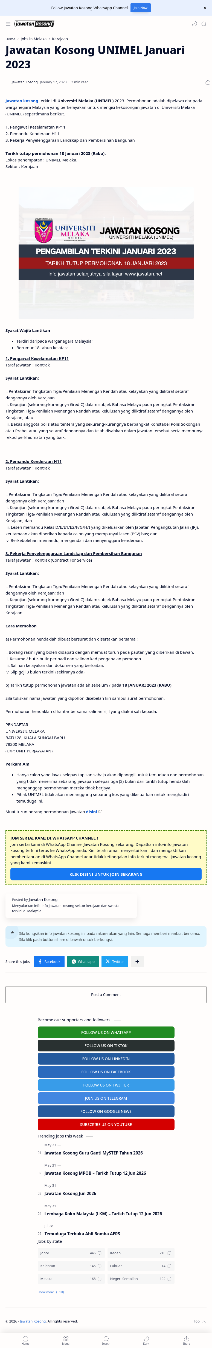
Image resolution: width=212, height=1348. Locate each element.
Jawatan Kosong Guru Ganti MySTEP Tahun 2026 (94, 1153)
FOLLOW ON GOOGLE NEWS (106, 1111)
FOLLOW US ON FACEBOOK (106, 1071)
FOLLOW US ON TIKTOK (106, 1045)
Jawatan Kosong (33, 1321)
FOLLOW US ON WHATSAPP (106, 1032)
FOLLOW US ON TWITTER (106, 1085)
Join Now (140, 7)
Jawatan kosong (21, 100)
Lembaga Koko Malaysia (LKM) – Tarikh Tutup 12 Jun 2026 (103, 1213)
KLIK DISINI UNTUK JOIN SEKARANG (106, 874)
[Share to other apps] (137, 961)
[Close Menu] (205, 7)
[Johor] (71, 1253)
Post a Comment (106, 994)
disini (91, 811)
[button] (194, 24)
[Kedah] (141, 1253)
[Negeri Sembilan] (141, 1279)
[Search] (204, 24)
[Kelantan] (71, 1266)
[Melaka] (71, 1279)
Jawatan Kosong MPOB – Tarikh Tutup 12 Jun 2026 (95, 1173)
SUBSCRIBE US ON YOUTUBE (106, 1124)
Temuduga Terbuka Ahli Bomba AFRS (82, 1233)
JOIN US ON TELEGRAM (106, 1098)
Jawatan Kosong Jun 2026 (70, 1193)
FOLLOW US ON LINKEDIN (106, 1058)
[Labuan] (141, 1266)
